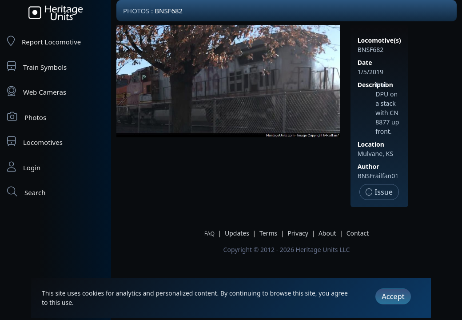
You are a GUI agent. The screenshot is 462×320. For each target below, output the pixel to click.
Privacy (297, 233)
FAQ (209, 233)
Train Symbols (37, 66)
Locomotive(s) (379, 40)
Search (26, 192)
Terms (268, 233)
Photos (26, 117)
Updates (237, 233)
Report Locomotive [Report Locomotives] (44, 41)
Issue (379, 192)
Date (365, 62)
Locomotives (35, 141)
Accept (393, 296)
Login (23, 167)
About (327, 233)
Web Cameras (36, 91)
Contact (357, 233)
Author (368, 166)
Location (371, 144)
